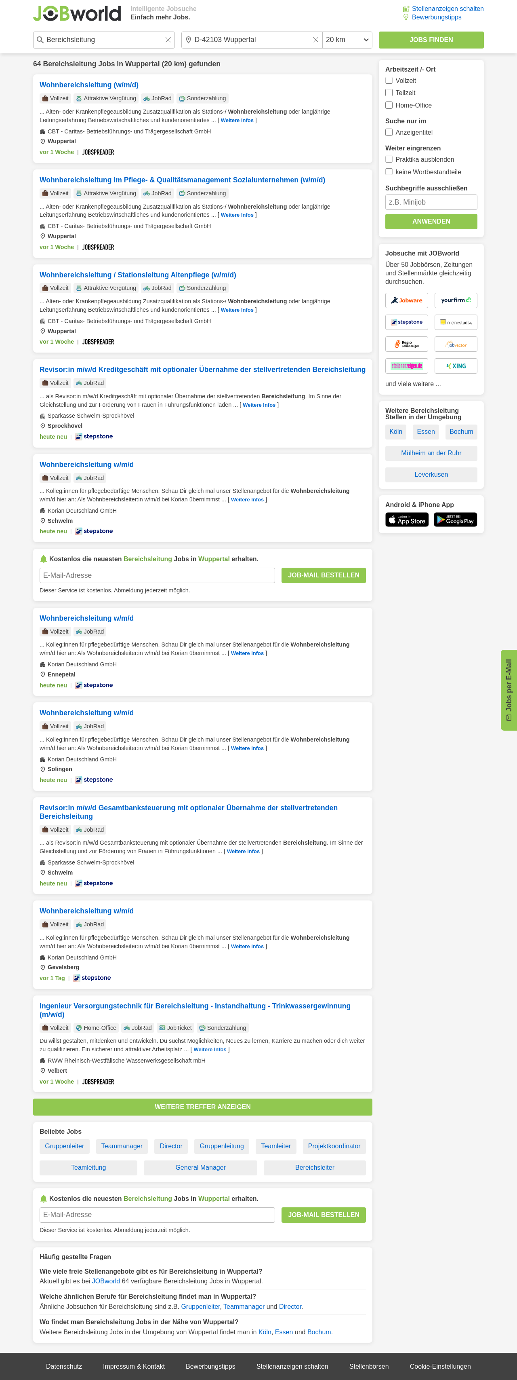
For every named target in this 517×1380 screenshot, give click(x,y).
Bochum (319, 1332)
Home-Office (414, 105)
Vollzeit (406, 80)
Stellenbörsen (369, 1366)
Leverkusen (431, 474)
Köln (264, 1332)
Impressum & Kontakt (134, 1366)
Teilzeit (406, 92)
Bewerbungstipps (437, 17)
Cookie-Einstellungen (440, 1366)
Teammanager (122, 1146)
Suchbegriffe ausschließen (426, 188)
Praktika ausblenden (425, 159)
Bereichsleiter (314, 1167)
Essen (284, 1332)
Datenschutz (64, 1366)
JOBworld (106, 1281)
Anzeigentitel (414, 132)
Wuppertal (142, 64)
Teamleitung (88, 1167)
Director (171, 1146)
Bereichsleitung (69, 64)
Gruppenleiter (64, 1146)
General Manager (200, 1167)
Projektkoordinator (334, 1146)
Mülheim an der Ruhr (431, 453)
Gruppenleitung (222, 1146)
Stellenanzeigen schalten (448, 8)
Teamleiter (276, 1146)
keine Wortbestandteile (428, 172)
